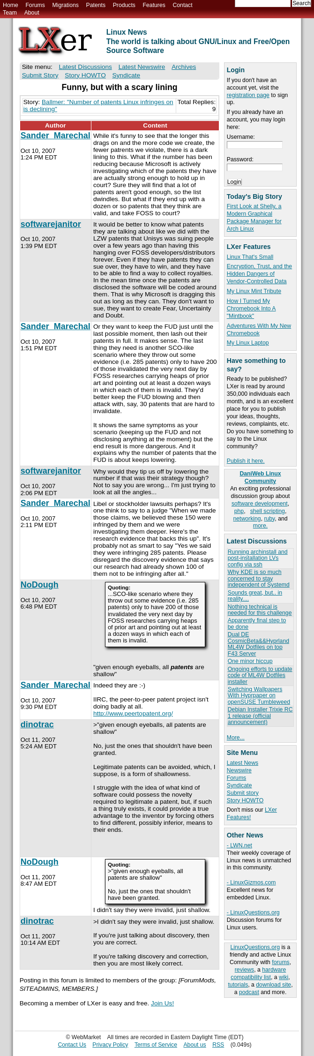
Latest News (242, 763)
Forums (35, 5)
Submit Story (40, 75)
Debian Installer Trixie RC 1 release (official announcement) (260, 715)
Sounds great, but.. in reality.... (255, 595)
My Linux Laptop (248, 342)
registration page (248, 95)
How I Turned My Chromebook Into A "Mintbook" (251, 308)
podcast (249, 992)
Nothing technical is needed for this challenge (260, 609)
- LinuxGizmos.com (251, 882)
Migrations (65, 5)
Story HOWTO (245, 800)
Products (124, 5)
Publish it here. (246, 461)
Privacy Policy (110, 1044)
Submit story (243, 793)
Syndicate (239, 785)
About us (194, 1044)
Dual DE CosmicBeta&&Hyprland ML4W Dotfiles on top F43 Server (258, 643)
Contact (182, 5)
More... (236, 737)
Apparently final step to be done (257, 623)
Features (154, 5)
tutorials (238, 984)
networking (247, 518)
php (239, 511)
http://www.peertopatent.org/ (133, 713)
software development (260, 503)
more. (260, 525)
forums (280, 962)
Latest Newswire (142, 66)
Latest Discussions (85, 66)
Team (10, 12)
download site (273, 984)
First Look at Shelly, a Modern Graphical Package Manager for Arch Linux (254, 217)
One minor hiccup (250, 661)
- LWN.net (239, 845)
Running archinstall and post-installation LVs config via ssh (258, 558)
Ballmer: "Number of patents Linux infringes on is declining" (98, 105)
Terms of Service (156, 1044)
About (31, 12)
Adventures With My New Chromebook (259, 330)
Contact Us (72, 1044)
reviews (244, 969)
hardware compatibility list (258, 973)
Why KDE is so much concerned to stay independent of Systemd (259, 578)
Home (10, 5)
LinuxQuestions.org (255, 947)
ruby (269, 518)
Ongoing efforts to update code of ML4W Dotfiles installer (260, 675)
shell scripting (267, 511)
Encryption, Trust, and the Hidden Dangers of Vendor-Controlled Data (259, 274)
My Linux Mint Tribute (254, 291)
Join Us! (162, 1003)
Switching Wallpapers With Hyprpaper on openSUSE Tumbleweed (259, 695)
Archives (184, 66)
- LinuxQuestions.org (253, 912)
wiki (283, 977)
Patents (96, 5)
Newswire (239, 770)
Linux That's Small (250, 257)
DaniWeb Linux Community (260, 477)
